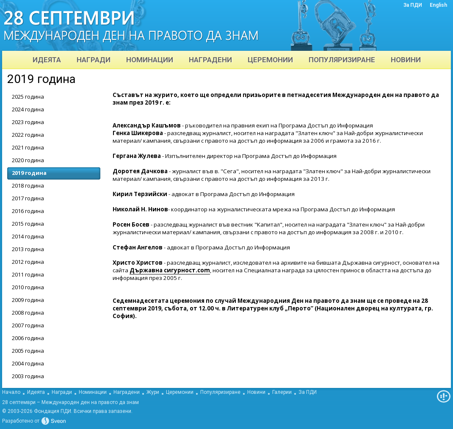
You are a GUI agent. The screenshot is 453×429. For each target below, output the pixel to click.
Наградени (126, 392)
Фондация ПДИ (52, 411)
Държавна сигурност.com (170, 270)
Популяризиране (220, 392)
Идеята (36, 392)
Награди (62, 392)
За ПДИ (307, 392)
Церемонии (179, 392)
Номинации (93, 392)
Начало (11, 392)
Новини (256, 392)
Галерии (282, 392)
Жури (152, 392)
